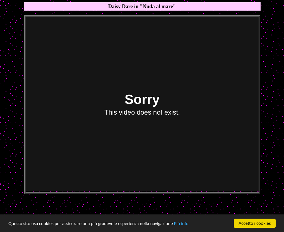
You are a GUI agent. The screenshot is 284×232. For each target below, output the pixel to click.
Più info (181, 223)
